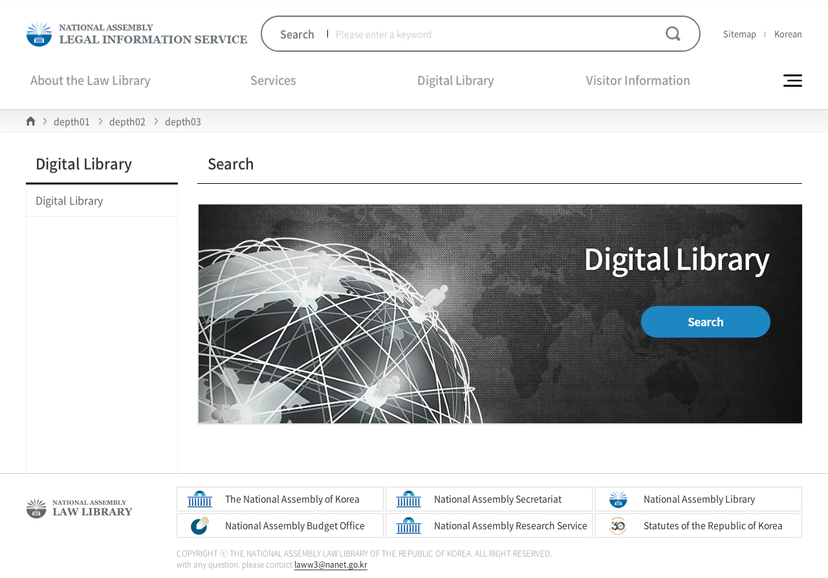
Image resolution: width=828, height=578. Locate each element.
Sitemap (739, 33)
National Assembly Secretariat (497, 498)
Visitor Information (638, 80)
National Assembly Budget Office (295, 524)
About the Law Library (90, 80)
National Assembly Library (699, 498)
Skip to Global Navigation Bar (0, 0)
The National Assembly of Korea (292, 498)
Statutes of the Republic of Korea (713, 524)
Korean (788, 33)
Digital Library (455, 80)
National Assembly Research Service (510, 524)
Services (273, 80)
